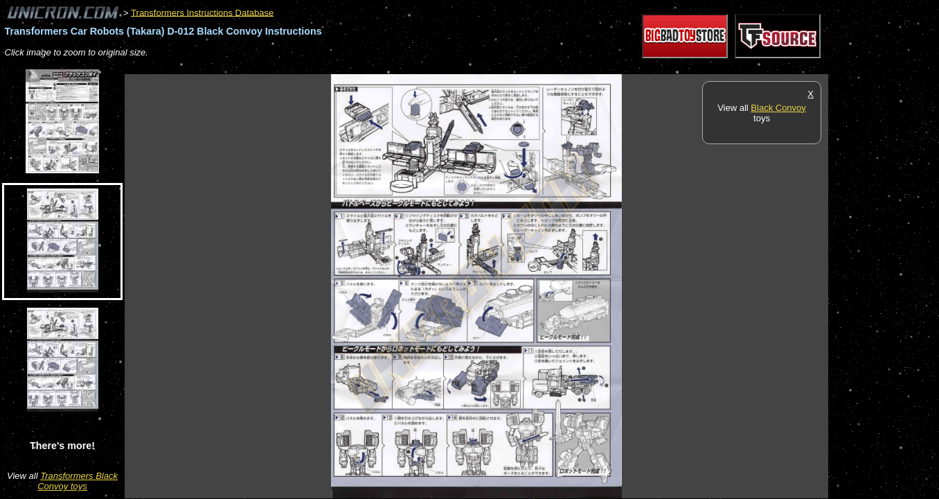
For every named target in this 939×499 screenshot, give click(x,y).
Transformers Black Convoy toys (77, 481)
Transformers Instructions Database (202, 12)
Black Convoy (778, 108)
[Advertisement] (377, 67)
